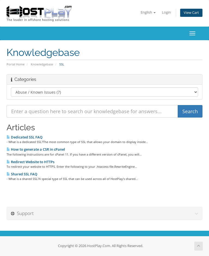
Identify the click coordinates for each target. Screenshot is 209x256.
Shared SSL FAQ (22, 174)
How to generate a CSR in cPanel (36, 149)
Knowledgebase (42, 64)
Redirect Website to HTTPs (30, 161)
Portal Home (15, 64)
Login (166, 12)
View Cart (191, 12)
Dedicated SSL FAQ (24, 137)
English (148, 12)
